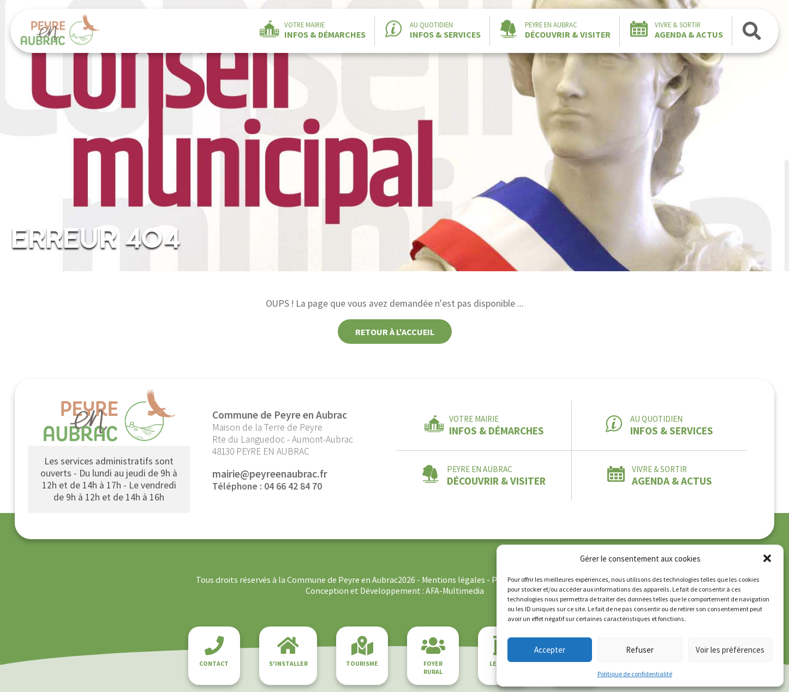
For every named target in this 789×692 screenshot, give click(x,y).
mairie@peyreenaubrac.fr (269, 473)
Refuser (640, 650)
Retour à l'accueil (394, 331)
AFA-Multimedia (455, 590)
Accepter (549, 650)
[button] (767, 558)
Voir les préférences (730, 650)
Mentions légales (453, 579)
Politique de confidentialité (634, 674)
